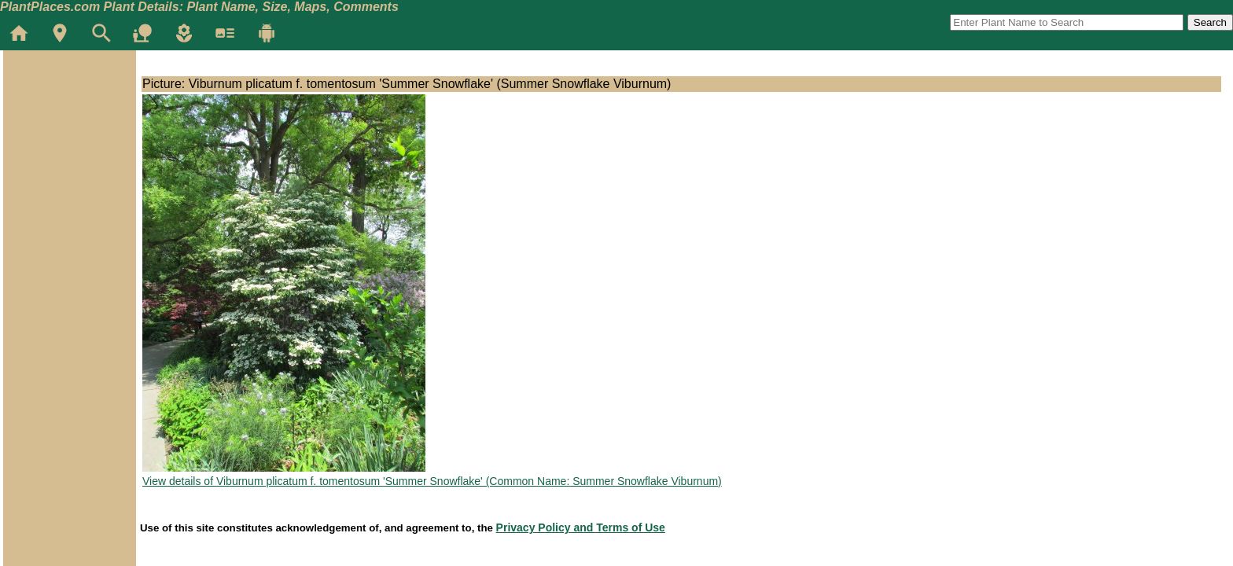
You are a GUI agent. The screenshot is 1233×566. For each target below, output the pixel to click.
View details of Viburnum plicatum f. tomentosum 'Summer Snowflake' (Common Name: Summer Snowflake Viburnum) (432, 481)
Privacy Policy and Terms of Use (580, 527)
